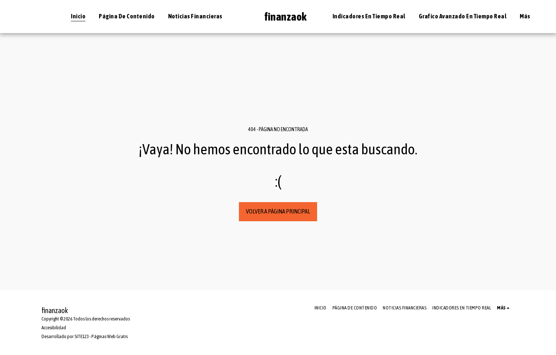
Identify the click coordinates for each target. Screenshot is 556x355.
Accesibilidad (53, 327)
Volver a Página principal (278, 211)
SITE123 (82, 336)
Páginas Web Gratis (109, 336)
